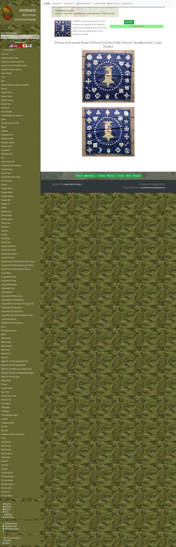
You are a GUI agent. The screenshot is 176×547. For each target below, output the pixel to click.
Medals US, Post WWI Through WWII (13, 365)
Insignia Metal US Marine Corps (11, 296)
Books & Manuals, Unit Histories (11, 115)
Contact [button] (56, 3)
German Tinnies (6, 173)
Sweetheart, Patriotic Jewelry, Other (12, 434)
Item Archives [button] (137, 176)
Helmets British (6, 211)
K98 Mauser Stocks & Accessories (12, 323)
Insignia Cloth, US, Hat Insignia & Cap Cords (15, 269)
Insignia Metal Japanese (9, 284)
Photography (5, 407)
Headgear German (6, 192)
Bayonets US (5, 108)
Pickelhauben (5, 411)
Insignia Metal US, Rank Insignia (12, 311)
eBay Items (7, 514)
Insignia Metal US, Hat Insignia (11, 307)
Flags (3, 157)
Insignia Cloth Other (8, 257)
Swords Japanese (6, 453)
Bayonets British (6, 92)
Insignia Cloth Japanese (9, 253)
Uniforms (4, 468)
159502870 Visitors (10, 523)
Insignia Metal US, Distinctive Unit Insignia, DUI (17, 303)
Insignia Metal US (7, 292)
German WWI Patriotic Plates (10, 177)
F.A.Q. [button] (128, 176)
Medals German (6, 342)
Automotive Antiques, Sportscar (11, 69)
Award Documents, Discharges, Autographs (14, 84)
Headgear (4, 184)
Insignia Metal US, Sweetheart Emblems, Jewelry (17, 315)
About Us (7, 504)
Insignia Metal (6, 273)
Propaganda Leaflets (7, 422)
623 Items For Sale (10, 526)
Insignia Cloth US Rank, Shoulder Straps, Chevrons (17, 265)
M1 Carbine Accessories (9, 330)
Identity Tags (5, 238)
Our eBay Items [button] (101, 176)
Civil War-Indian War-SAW (10, 123)
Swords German (6, 449)
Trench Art (4, 465)
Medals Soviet (5, 353)
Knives (3, 326)
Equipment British (7, 134)
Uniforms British (6, 472)
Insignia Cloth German (8, 250)
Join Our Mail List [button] (89, 176)
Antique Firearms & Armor (9, 58)
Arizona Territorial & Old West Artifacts (14, 65)
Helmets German (6, 215)
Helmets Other (5, 223)
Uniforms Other (6, 488)
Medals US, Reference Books (10, 376)
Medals (3, 334)
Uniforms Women (7, 495)
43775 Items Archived (11, 528)
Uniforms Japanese (7, 484)
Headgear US (5, 204)
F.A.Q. (6, 512)
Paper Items (5, 392)
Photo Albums (5, 403)
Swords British (6, 442)
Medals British (6, 338)
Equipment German (7, 138)
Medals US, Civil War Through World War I (15, 361)
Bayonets (4, 88)
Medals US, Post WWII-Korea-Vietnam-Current (16, 369)
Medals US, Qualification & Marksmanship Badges (17, 372)
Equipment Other (6, 146)
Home (47, 3)
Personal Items (6, 399)
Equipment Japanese (7, 142)
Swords (3, 438)
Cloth (3, 77)
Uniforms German (7, 480)
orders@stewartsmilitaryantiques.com (152, 187)
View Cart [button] (79, 176)
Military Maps (5, 380)
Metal (3, 81)
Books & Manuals (6, 111)
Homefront (4, 230)
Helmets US (5, 227)
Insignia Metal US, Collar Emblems (12, 300)
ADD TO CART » (129, 22)
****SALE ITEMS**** (8, 50)
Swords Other (5, 457)
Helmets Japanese (7, 219)
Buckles (3, 119)
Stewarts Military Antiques (72, 184)
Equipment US (5, 150)
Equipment (4, 131)
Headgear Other (6, 200)
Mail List (7, 509)
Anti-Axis (4, 54)
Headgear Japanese (7, 196)
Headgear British (6, 188)
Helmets (4, 207)
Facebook (7, 540)
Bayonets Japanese (7, 100)
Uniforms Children (7, 476)
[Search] (16, 37)
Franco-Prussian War (8, 161)
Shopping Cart (127, 3)
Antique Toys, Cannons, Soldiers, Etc (12, 61)
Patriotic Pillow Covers (8, 396)
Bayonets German (6, 96)
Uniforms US (5, 492)
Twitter (6, 543)
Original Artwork (6, 388)
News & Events (100, 3)
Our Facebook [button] (120, 176)
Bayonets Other (6, 104)
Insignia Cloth (6, 242)
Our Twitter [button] (110, 176)
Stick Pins (4, 430)
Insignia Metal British (8, 276)
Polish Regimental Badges (9, 415)
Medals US (4, 357)
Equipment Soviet (6, 154)
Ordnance (4, 384)
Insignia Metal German (8, 280)
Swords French (6, 445)
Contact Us (7, 506)
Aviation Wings (6, 73)
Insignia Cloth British (8, 246)
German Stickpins (7, 169)
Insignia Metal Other (8, 288)
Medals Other (5, 349)
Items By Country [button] (83, 3)
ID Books (4, 234)
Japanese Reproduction (8, 319)
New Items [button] (68, 3)
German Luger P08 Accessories (11, 165)
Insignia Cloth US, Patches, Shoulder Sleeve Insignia (18, 261)
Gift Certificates (6, 180)
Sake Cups (4, 426)
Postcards (4, 419)
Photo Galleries (114, 3)
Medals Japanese (6, 346)
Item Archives (8, 517)
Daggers (3, 127)
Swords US (4, 461)
